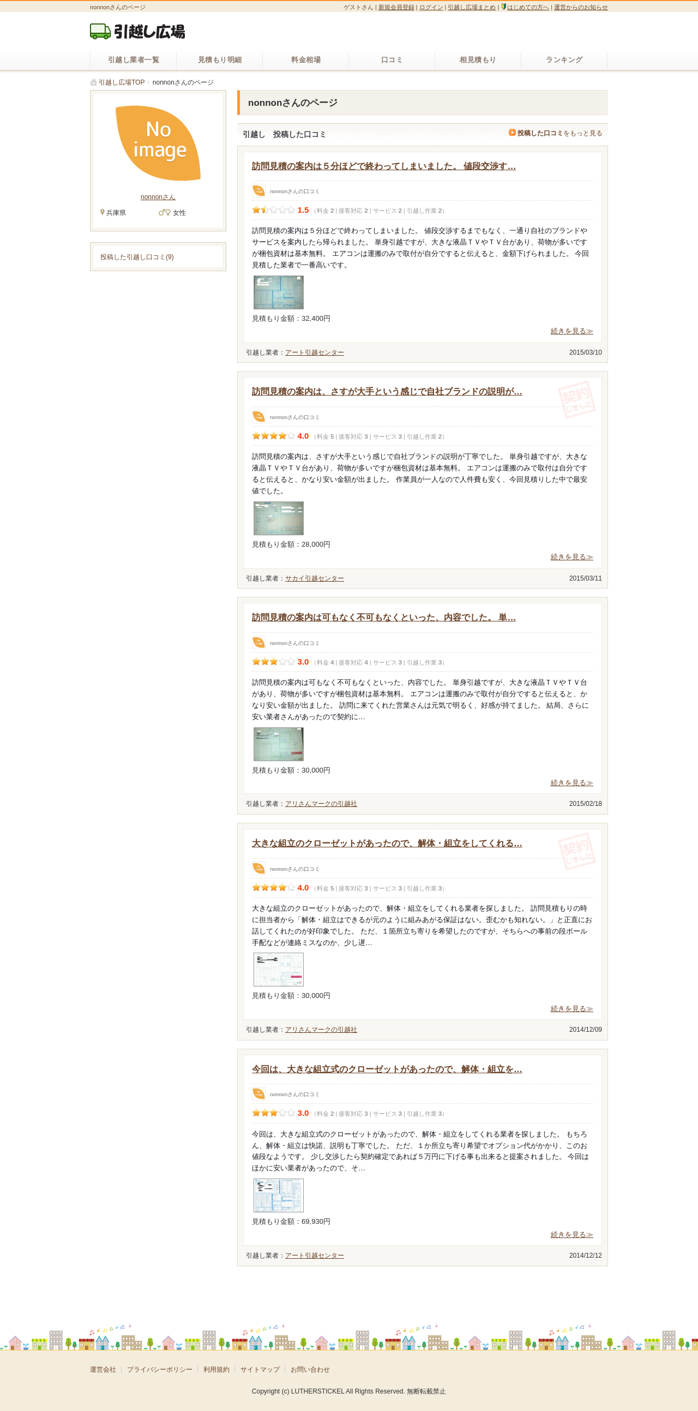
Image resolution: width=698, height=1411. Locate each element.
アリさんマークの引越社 (321, 804)
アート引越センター (314, 352)
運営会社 (103, 1369)
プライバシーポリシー (159, 1369)
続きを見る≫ (572, 331)
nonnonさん (158, 197)
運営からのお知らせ (581, 7)
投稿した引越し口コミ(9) (137, 257)
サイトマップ (260, 1369)
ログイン (431, 7)
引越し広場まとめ (472, 7)
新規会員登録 (396, 7)
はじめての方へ (525, 7)
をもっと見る (556, 133)
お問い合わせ (310, 1369)
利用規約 (216, 1369)
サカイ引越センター (314, 578)
